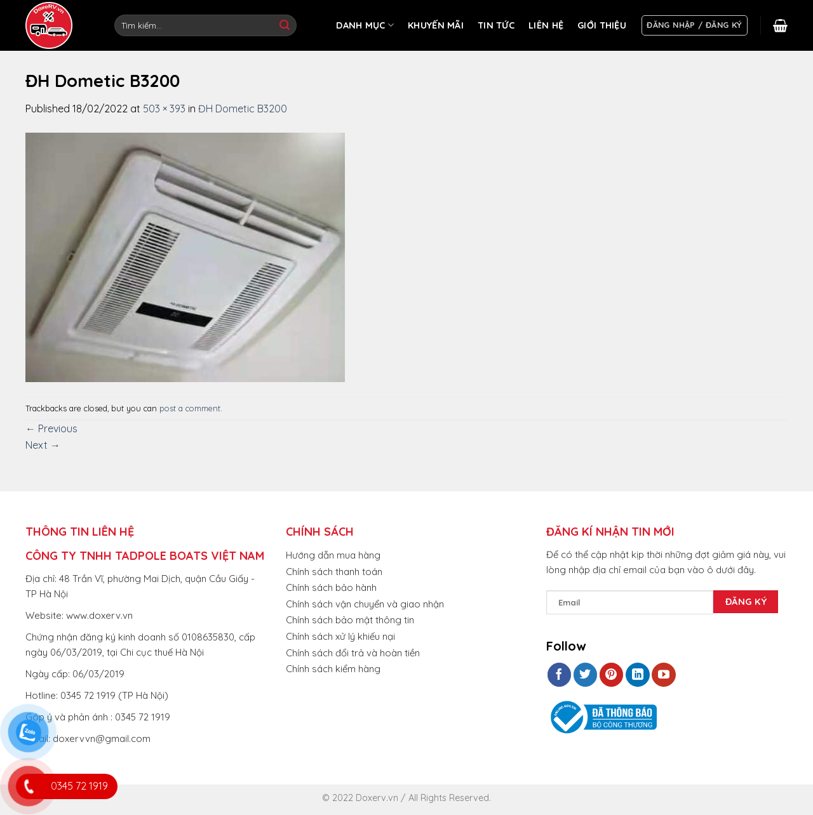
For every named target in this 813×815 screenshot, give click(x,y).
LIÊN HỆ (545, 25)
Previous (51, 428)
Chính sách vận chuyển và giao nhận (365, 604)
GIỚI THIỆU (601, 25)
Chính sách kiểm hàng (333, 669)
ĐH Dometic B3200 (242, 108)
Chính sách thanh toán (334, 572)
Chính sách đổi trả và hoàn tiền (353, 653)
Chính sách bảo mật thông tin (350, 620)
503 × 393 (164, 108)
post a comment (189, 408)
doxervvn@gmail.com (102, 738)
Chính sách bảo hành (331, 587)
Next (42, 445)
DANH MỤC (365, 25)
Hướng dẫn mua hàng (333, 555)
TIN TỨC (496, 25)
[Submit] (284, 25)
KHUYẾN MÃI (436, 25)
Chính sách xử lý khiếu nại (340, 636)
